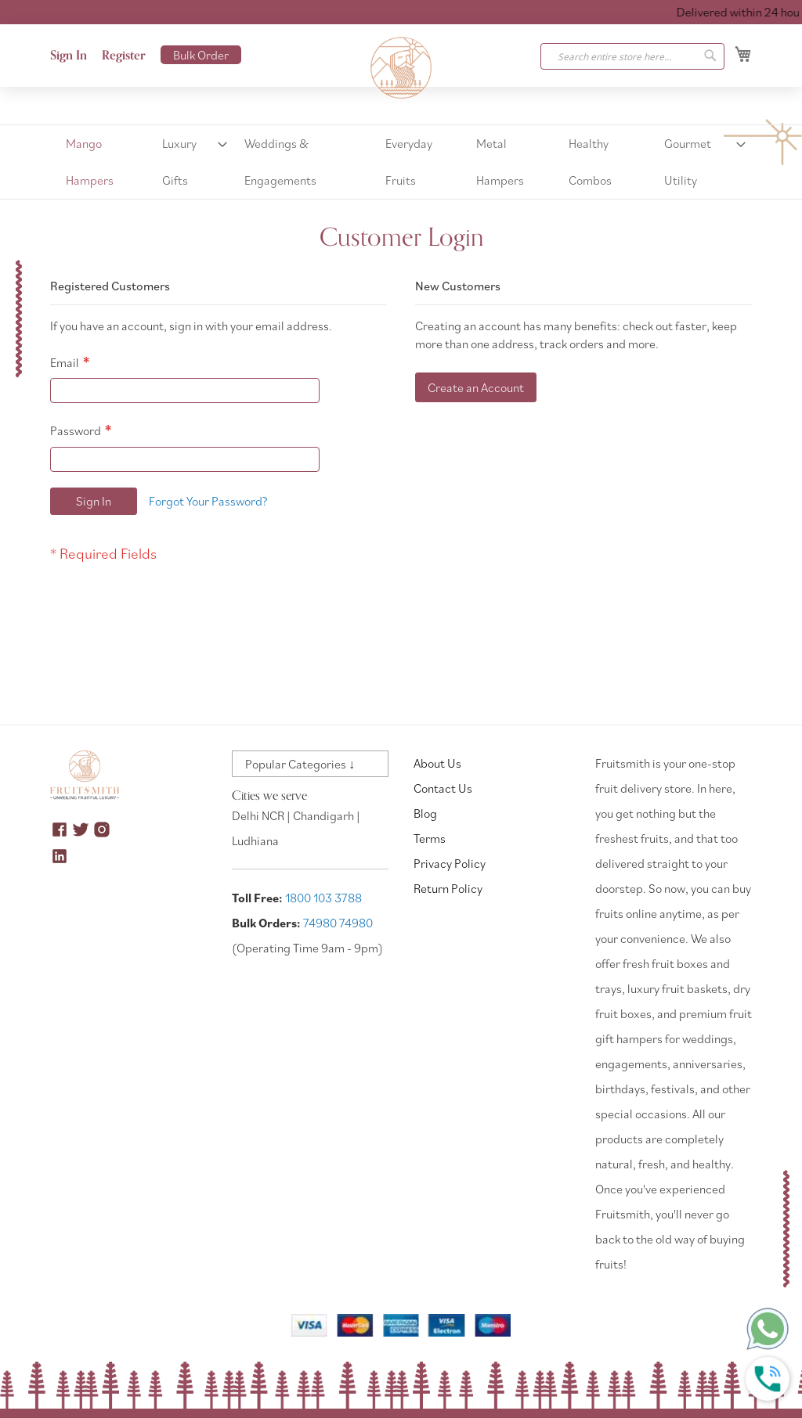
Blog (425, 813)
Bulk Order (201, 55)
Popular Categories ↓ (300, 764)
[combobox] (632, 56)
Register (124, 55)
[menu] (401, 162)
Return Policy (448, 888)
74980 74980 (338, 922)
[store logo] (401, 68)
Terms (430, 838)
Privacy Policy (450, 863)
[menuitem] (100, 162)
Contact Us (443, 788)
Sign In (68, 55)
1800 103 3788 (323, 897)
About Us (437, 763)
